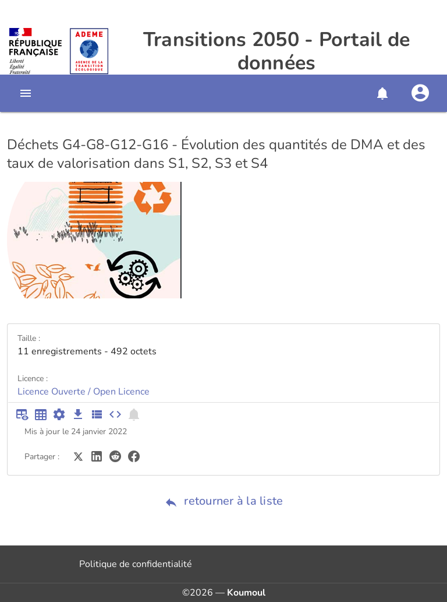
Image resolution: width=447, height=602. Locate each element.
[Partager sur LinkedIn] (96, 455)
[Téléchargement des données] (78, 414)
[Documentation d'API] (59, 414)
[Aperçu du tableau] (22, 414)
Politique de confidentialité (135, 564)
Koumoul (246, 592)
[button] (381, 93)
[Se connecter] (420, 93)
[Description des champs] (96, 414)
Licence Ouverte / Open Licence (83, 391)
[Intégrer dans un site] (115, 414)
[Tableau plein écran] (40, 414)
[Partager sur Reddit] (115, 455)
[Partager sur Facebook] (134, 455)
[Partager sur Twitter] (78, 455)
